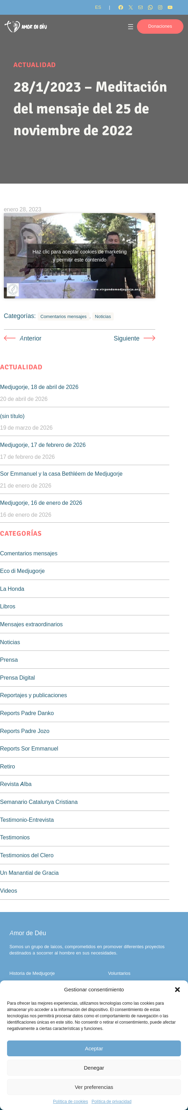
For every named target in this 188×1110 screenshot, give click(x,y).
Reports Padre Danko (27, 712)
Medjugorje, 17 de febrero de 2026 (43, 444)
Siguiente (126, 338)
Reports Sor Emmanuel (29, 748)
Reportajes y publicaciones (33, 695)
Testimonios (15, 837)
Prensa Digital (17, 677)
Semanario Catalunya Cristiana (39, 801)
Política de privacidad (111, 1101)
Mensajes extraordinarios (31, 624)
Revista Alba (16, 783)
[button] (177, 989)
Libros (7, 606)
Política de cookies (70, 1101)
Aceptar (94, 1048)
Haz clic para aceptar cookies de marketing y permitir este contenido (79, 256)
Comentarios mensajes (63, 316)
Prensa (9, 659)
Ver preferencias (94, 1087)
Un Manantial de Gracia (29, 872)
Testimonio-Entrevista (27, 819)
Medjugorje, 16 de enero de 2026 (41, 502)
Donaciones (160, 26)
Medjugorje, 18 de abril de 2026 (39, 386)
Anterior (31, 338)
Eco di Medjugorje (22, 570)
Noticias (103, 316)
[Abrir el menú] (130, 26)
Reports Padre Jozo (25, 730)
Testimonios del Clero (27, 855)
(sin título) (12, 415)
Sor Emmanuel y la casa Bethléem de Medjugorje (61, 473)
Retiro (7, 766)
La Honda (12, 588)
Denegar (94, 1068)
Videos (8, 890)
